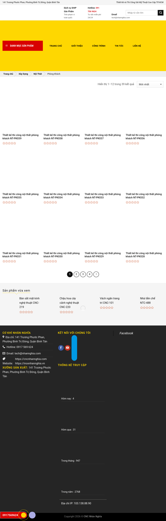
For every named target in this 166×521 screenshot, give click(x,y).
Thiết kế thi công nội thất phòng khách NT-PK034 (62, 196)
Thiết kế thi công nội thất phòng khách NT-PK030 (62, 255)
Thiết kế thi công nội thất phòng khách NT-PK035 (21, 196)
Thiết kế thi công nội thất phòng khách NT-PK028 (144, 255)
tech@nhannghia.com (28, 353)
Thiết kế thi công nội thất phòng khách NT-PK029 (103, 255)
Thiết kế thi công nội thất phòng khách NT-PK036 (144, 137)
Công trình (98, 46)
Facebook (126, 333)
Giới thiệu (77, 46)
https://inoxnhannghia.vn (30, 363)
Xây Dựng (23, 74)
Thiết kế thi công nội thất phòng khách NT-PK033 (103, 196)
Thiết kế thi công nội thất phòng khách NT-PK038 (62, 137)
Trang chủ (56, 46)
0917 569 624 (25, 347)
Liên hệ (137, 46)
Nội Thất (38, 74)
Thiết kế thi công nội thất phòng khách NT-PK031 (21, 255)
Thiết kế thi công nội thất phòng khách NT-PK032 (144, 196)
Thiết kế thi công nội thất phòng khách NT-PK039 (21, 137)
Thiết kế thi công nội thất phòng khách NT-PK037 (103, 137)
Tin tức (119, 46)
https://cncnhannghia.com (31, 359)
